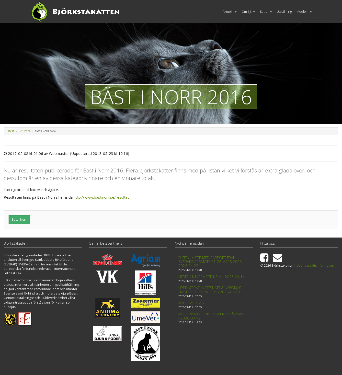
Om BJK (248, 11)
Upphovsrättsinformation (315, 265)
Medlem (304, 11)
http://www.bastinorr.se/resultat (101, 197)
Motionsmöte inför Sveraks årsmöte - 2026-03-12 (213, 315)
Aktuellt (230, 11)
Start (11, 131)
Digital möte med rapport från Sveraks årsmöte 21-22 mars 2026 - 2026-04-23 (211, 261)
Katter (266, 11)
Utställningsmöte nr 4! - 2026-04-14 (211, 276)
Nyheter (25, 131)
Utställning (284, 11)
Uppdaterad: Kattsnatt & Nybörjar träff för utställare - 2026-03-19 (209, 289)
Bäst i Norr (19, 219)
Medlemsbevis (191, 302)
